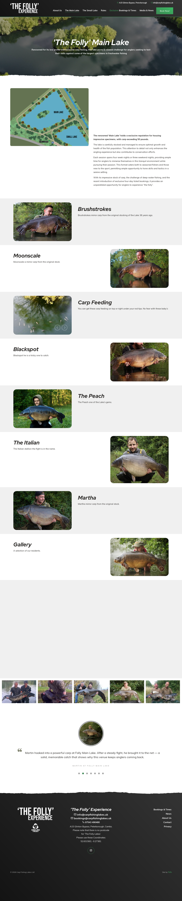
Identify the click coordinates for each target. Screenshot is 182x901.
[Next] (64, 327)
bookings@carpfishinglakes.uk (91, 818)
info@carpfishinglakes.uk (91, 814)
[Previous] (57, 327)
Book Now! (165, 11)
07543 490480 (91, 822)
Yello (170, 872)
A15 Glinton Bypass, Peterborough (132, 3)
